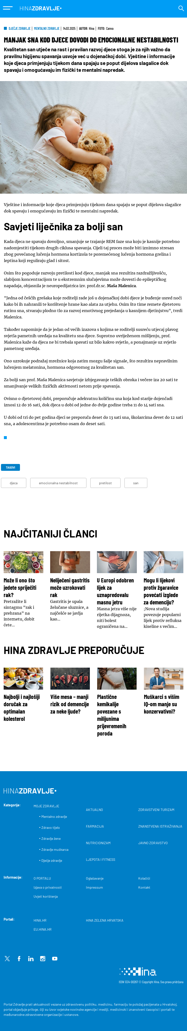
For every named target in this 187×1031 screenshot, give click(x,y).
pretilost (105, 483)
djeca (14, 483)
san (136, 483)
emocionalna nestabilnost (58, 483)
